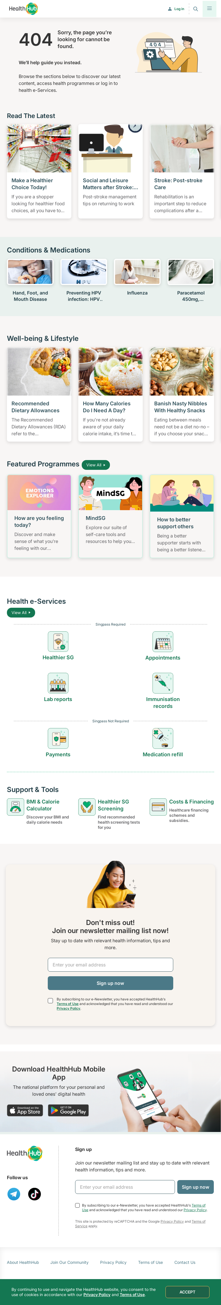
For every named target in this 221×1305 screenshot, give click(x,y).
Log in (179, 9)
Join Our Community (69, 1262)
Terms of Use (68, 1004)
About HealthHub (23, 1262)
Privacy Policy (68, 1008)
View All (95, 464)
